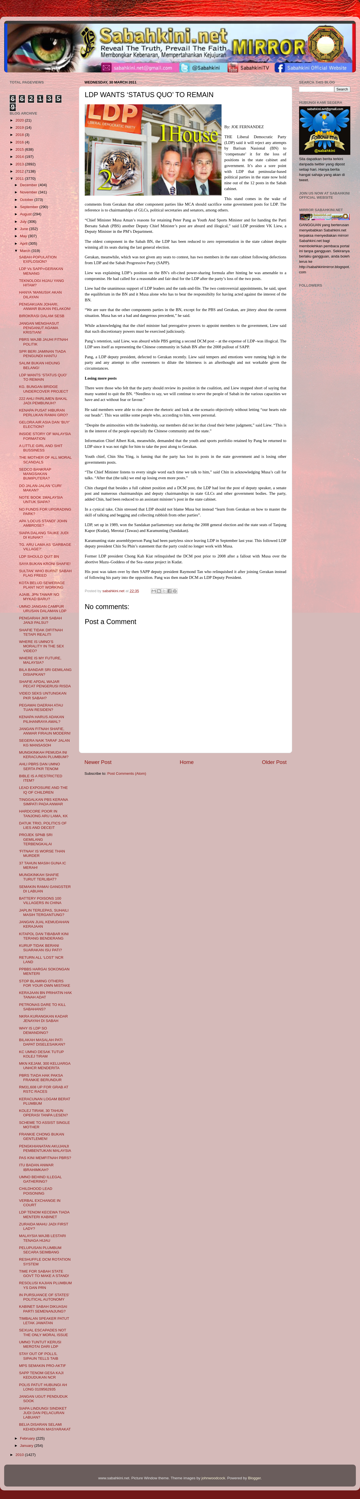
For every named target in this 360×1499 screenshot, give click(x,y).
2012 (20, 171)
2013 (20, 164)
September (29, 207)
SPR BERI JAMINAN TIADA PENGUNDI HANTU (42, 353)
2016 (20, 142)
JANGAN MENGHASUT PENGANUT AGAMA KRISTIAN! (39, 327)
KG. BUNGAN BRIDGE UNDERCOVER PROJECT (43, 389)
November (29, 192)
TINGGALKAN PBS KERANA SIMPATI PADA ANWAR (43, 802)
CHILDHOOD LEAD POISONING (35, 1191)
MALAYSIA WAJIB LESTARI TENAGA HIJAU (42, 1238)
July (24, 221)
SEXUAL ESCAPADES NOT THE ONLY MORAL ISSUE (43, 1332)
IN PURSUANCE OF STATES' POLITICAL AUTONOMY (44, 1297)
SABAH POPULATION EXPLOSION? (38, 259)
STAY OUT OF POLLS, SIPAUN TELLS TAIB (38, 1356)
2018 (20, 135)
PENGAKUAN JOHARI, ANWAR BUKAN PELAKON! (45, 306)
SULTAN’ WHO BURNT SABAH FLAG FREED (45, 573)
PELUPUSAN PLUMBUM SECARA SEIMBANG (40, 1250)
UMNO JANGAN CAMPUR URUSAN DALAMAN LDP (42, 608)
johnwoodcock (213, 1478)
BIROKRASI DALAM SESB (42, 316)
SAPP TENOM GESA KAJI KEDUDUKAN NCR (41, 1375)
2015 (20, 149)
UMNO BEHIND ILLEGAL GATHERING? (40, 1179)
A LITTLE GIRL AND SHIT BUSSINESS (41, 448)
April (24, 243)
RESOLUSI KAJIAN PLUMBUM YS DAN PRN (45, 1285)
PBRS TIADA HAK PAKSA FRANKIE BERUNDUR (41, 1077)
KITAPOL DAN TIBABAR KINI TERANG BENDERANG (44, 936)
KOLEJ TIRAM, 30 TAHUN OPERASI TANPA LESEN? (43, 1113)
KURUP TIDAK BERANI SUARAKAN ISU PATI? (40, 947)
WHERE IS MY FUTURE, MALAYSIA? (40, 660)
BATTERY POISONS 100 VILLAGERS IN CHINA (40, 900)
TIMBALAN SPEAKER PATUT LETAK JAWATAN (44, 1320)
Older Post (274, 762)
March (25, 251)
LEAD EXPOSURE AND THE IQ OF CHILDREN (43, 790)
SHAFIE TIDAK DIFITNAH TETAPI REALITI (41, 632)
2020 (20, 120)
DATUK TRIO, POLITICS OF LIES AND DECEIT (43, 825)
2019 (20, 127)
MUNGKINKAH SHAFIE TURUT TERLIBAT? (39, 877)
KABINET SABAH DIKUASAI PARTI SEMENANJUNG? (43, 1308)
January (27, 1446)
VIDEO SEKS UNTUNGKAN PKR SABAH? (42, 695)
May (24, 236)
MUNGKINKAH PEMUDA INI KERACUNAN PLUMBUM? (44, 754)
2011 (20, 178)
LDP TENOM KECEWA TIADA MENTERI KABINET (44, 1214)
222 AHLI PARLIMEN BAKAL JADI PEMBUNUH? (43, 401)
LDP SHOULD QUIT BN (39, 556)
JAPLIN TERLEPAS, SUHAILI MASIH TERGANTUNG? (44, 912)
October (27, 200)
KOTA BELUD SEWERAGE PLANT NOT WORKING (42, 585)
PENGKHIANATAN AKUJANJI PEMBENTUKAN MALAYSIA (45, 1148)
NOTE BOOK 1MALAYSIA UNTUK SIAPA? (41, 499)
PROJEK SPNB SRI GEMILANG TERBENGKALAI (36, 839)
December (29, 185)
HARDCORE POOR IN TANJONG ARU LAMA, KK (43, 813)
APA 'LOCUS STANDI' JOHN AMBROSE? (43, 523)
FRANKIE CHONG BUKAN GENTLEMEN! (41, 1136)
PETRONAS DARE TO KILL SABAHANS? (42, 1007)
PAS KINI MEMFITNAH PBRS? (45, 1158)
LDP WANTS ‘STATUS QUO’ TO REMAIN (43, 377)
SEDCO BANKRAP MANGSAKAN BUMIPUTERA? (35, 473)
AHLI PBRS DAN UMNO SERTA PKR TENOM (39, 766)
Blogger (254, 1478)
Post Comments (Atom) (126, 773)
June (24, 229)
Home (187, 762)
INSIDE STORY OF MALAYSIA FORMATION (45, 436)
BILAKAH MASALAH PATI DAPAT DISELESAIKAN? (42, 1042)
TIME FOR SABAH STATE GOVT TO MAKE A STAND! (44, 1273)
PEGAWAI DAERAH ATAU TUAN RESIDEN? (41, 707)
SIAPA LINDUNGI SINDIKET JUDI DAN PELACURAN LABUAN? (43, 1412)
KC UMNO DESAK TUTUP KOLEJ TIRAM (41, 1054)
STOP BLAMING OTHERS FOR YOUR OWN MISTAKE (44, 983)
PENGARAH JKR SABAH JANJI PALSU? (40, 620)
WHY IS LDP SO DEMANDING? (33, 1030)
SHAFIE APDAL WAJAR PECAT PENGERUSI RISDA (45, 684)
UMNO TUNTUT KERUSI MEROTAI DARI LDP (40, 1344)
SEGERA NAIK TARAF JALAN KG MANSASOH (44, 742)
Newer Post (98, 762)
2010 (20, 1455)
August (26, 214)
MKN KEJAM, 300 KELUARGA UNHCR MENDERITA (44, 1065)
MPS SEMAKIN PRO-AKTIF (42, 1366)
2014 (20, 157)
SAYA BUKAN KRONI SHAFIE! (45, 564)
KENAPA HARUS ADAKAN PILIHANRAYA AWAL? (41, 719)
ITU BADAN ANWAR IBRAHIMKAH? (36, 1167)
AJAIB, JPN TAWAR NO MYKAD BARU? (39, 596)
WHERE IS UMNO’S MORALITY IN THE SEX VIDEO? (41, 646)
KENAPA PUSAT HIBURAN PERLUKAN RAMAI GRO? (43, 412)
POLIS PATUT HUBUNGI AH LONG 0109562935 (43, 1387)
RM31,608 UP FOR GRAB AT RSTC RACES (43, 1089)
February (28, 1438)
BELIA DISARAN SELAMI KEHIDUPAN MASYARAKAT (45, 1426)
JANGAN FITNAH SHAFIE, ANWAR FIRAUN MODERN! (45, 731)
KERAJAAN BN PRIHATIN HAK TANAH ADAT (45, 995)
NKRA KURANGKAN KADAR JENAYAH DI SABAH (43, 1018)
